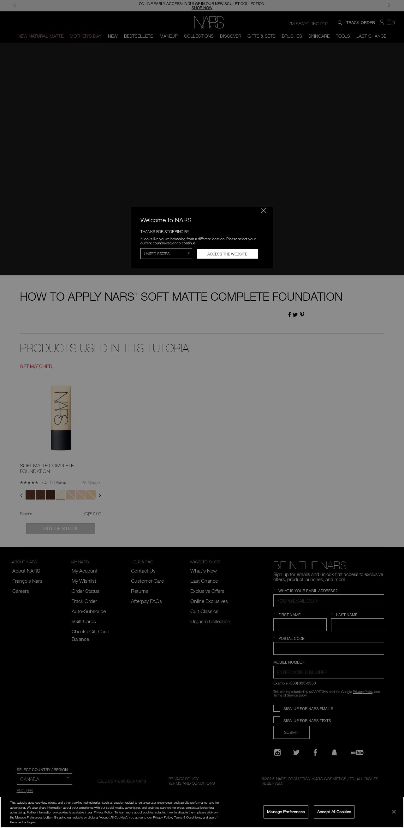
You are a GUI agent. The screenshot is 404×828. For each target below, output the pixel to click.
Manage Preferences (286, 811)
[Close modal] (263, 210)
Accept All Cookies (334, 811)
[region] (202, 812)
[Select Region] (166, 253)
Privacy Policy (103, 812)
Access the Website (227, 253)
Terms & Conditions (187, 817)
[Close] (394, 812)
